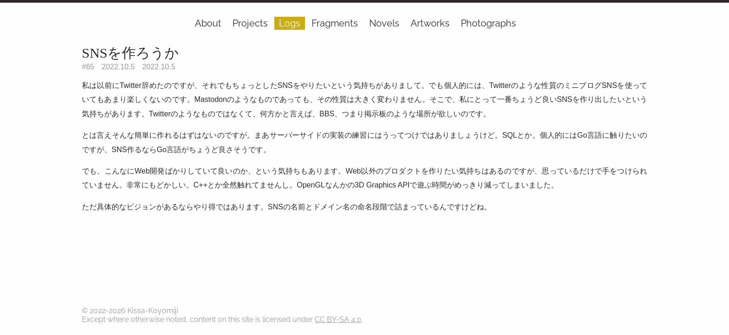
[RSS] (646, 25)
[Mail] (635, 25)
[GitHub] (641, 25)
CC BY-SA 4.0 (338, 319)
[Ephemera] (629, 25)
